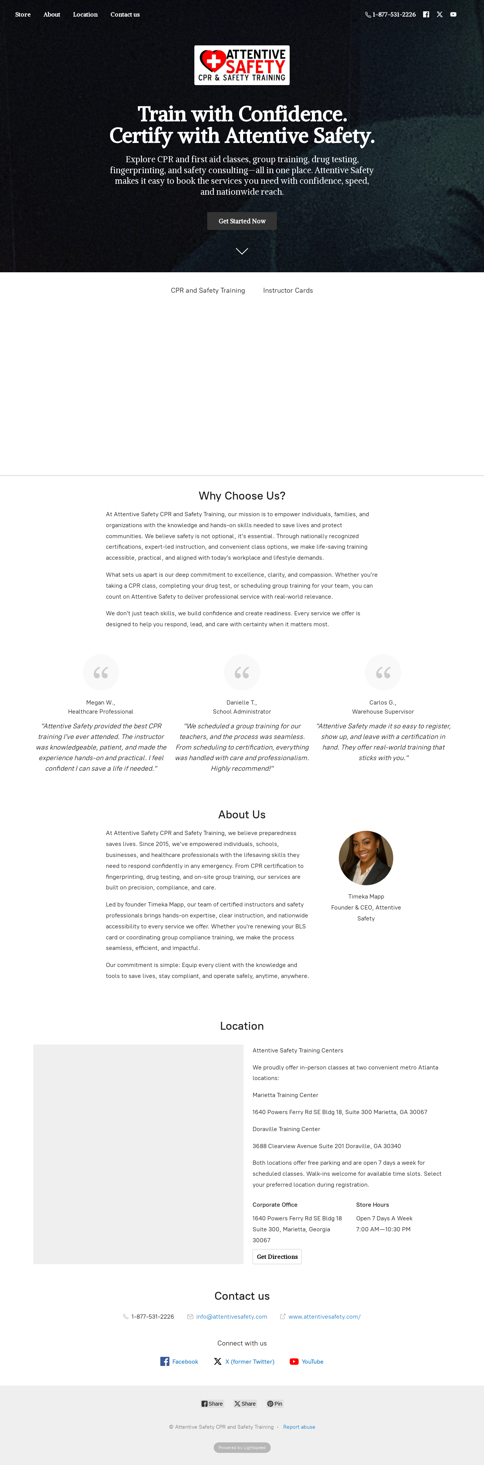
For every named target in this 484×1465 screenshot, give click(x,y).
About (51, 14)
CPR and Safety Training (208, 290)
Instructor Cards (288, 290)
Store (23, 14)
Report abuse (299, 1427)
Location (85, 14)
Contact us (125, 14)
